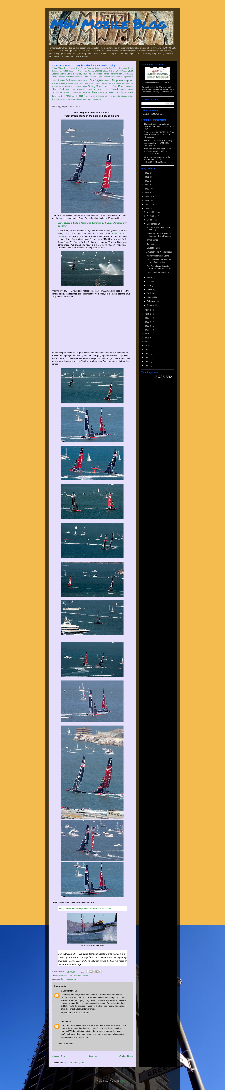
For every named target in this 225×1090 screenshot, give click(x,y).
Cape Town (73, 71)
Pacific (105, 83)
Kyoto (126, 77)
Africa (54, 68)
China (105, 71)
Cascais (90, 71)
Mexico (86, 80)
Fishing (87, 73)
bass (118, 92)
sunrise (76, 99)
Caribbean (82, 71)
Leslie (64, 1021)
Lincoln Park (64, 80)
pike (110, 96)
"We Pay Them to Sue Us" (162, 92)
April (149, 293)
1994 (147, 361)
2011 (147, 314)
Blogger (124, 1081)
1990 (147, 365)
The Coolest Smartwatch (157, 272)
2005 (147, 338)
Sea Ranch (119, 86)
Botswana (123, 68)
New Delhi (78, 83)
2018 (147, 189)
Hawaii (71, 76)
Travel (114, 89)
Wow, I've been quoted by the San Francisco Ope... (157, 158)
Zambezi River (76, 92)
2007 (147, 330)
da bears (56, 96)
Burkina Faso (57, 71)
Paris (111, 83)
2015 (147, 200)
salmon (64, 99)
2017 (147, 193)
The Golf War (94, 89)
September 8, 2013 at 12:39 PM (75, 1038)
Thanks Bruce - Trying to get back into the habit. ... (156, 125)
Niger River (89, 83)
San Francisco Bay (68, 979)
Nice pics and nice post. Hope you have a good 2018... (157, 150)
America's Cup (106, 68)
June (149, 285)
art (101, 92)
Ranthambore (127, 83)
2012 (147, 310)
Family (78, 73)
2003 (147, 341)
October (151, 220)
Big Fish (150, 244)
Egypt (130, 71)
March (150, 297)
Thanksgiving (81, 89)
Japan (99, 76)
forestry (75, 96)
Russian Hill (57, 86)
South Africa (70, 89)
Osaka (98, 83)
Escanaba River (59, 74)
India (86, 76)
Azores (115, 68)
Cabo (65, 71)
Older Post (126, 1056)
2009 (147, 322)
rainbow (124, 96)
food (68, 96)
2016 (147, 196)
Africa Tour (63, 68)
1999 (147, 349)
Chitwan (112, 71)
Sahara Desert (81, 86)
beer (123, 92)
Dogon (124, 71)
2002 (147, 345)
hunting (89, 96)
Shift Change (152, 240)
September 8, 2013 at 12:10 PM (75, 1012)
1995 (147, 357)
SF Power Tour (68, 86)
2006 (147, 334)
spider (70, 99)
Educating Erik (153, 248)
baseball (111, 92)
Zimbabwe (86, 92)
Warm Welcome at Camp (157, 256)
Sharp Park (58, 89)
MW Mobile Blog (108, 23)
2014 (147, 204)
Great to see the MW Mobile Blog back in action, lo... (159, 133)
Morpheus (117, 80)
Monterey (107, 80)
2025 (147, 173)
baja (105, 92)
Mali (80, 80)
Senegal (129, 86)
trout (89, 99)
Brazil (130, 68)
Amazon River (93, 68)
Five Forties (96, 74)
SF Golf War (165, 83)
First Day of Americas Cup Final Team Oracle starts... (159, 267)
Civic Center (67, 991)
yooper (98, 99)
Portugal (117, 83)
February (151, 301)
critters (130, 92)
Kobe (121, 77)
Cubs (118, 71)
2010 (147, 318)
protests (116, 96)
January (151, 305)
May (149, 289)
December (152, 212)
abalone (95, 92)
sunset (83, 99)
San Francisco (104, 86)
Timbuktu (106, 89)
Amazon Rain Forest (77, 68)
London (74, 80)
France (106, 74)
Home (93, 1056)
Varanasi (66, 92)
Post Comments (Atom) (74, 1062)
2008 (147, 326)
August (150, 277)
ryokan (59, 99)
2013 (147, 208)
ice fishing (97, 96)
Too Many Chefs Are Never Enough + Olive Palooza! (158, 234)
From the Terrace (118, 74)
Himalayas (79, 77)
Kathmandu (114, 77)
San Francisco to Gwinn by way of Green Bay (158, 261)
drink (63, 96)
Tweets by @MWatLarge (152, 114)
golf (82, 95)
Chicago (98, 71)
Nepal (70, 83)
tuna (93, 99)
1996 (147, 353)
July (149, 281)
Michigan (96, 80)
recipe (130, 96)
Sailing (91, 86)
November (152, 216)
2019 (147, 185)
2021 (147, 177)
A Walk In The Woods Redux (159, 252)
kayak (104, 96)
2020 (147, 181)
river (54, 99)
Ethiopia (70, 74)
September (152, 224)
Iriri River (92, 77)
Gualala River (61, 77)
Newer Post (59, 1056)
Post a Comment (65, 1043)
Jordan (106, 77)
